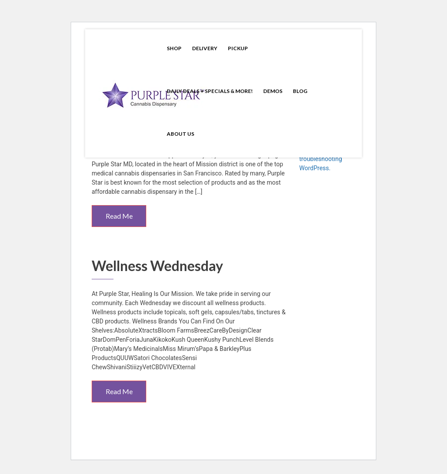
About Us (180, 134)
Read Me (119, 216)
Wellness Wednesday (157, 265)
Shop (174, 48)
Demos (272, 91)
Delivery (204, 48)
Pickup (238, 48)
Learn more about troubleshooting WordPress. (323, 159)
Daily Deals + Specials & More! (210, 91)
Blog (300, 91)
